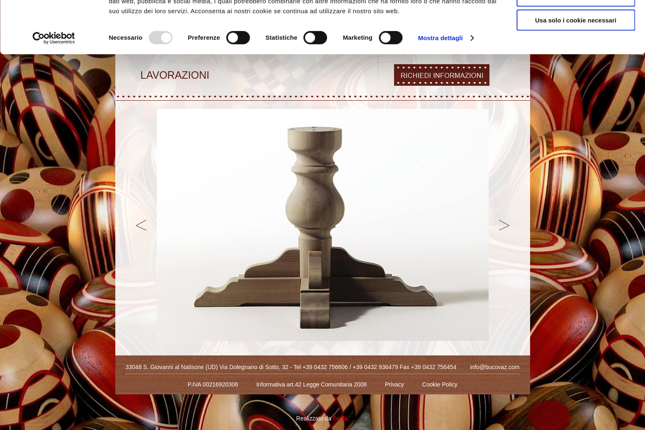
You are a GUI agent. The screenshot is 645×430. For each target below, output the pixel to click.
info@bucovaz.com (494, 367)
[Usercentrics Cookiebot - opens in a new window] (53, 87)
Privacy (394, 384)
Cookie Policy (440, 384)
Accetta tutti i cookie (575, 20)
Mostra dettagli (440, 86)
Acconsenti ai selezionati (576, 44)
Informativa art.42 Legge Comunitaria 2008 (311, 384)
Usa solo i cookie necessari (575, 68)
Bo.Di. (341, 418)
